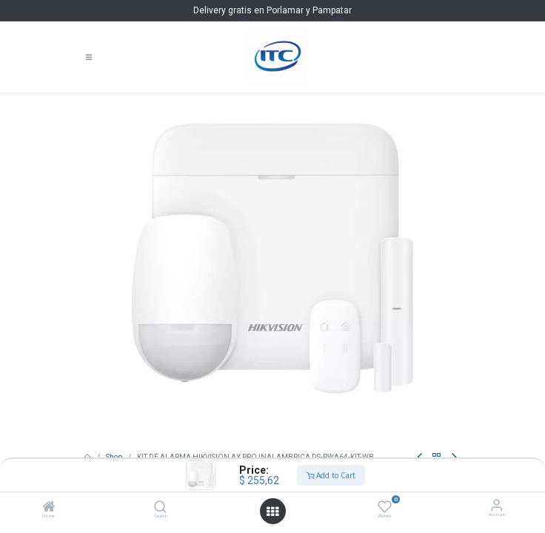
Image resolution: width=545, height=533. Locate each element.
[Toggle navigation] (89, 57)
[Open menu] (272, 511)
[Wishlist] (385, 506)
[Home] (49, 509)
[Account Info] (496, 505)
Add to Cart (331, 475)
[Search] (160, 509)
